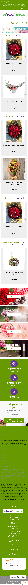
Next (25, 56)
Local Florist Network (11, 583)
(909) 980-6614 (8, 2)
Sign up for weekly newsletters (14, 420)
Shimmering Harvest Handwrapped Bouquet (14, 183)
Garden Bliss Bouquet (14, 101)
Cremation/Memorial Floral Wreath (14, 273)
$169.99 (14, 70)
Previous (2, 56)
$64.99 (14, 189)
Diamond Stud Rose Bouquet (14, 63)
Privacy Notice (18, 581)
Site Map (20, 583)
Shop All (18, 35)
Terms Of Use (9, 581)
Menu (2, 24)
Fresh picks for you (14, 410)
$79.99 (14, 108)
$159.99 (14, 279)
